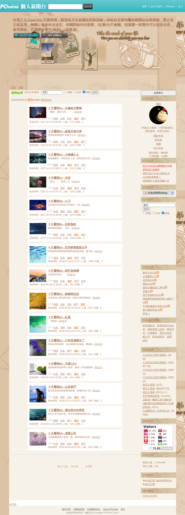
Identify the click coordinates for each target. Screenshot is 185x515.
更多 (146, 313)
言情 (69, 118)
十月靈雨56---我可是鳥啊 (63, 270)
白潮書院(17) (150, 276)
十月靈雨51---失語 (59, 177)
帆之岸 (146, 336)
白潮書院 (152, 333)
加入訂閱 (150, 484)
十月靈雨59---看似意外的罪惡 (66, 410)
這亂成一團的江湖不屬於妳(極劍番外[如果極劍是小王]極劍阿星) (158, 403)
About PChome (110, 509)
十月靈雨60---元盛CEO (62, 363)
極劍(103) (148, 283)
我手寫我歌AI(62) (152, 295)
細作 (145, 340)
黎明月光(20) (150, 272)
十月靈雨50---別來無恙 (62, 224)
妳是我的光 (149, 325)
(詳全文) (78, 112)
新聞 (144, 6)
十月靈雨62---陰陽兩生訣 (63, 294)
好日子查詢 (156, 6)
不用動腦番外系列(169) (155, 306)
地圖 (158, 144)
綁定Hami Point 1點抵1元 (156, 173)
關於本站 (158, 135)
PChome (170, 6)
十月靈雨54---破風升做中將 (65, 131)
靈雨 (56, 118)
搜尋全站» (46, 100)
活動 (20, 87)
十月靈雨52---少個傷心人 (63, 154)
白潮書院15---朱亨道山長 (156, 410)
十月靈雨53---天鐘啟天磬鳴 (65, 108)
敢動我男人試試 (156, 329)
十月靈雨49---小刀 (59, 201)
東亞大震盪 (149, 384)
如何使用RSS (163, 480)
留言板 (158, 139)
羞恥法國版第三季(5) (154, 287)
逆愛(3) (146, 291)
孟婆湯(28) (148, 280)
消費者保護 (78, 509)
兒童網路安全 (93, 509)
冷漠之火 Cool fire (27, 20)
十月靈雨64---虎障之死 (62, 433)
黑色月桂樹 (166, 333)
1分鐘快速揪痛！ (152, 177)
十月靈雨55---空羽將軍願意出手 (67, 247)
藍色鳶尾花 (158, 336)
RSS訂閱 (150, 480)
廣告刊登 (66, 509)
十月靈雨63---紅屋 (59, 317)
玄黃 (62, 118)
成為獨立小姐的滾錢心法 (156, 180)
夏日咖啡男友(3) (151, 310)
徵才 (123, 509)
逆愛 (169, 336)
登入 (180, 6)
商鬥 (83, 118)
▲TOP (88, 466)
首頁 (13, 87)
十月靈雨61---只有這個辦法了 (66, 340)
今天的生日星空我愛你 (155, 355)
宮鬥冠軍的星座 (151, 396)
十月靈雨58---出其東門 (62, 386)
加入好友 (158, 148)
